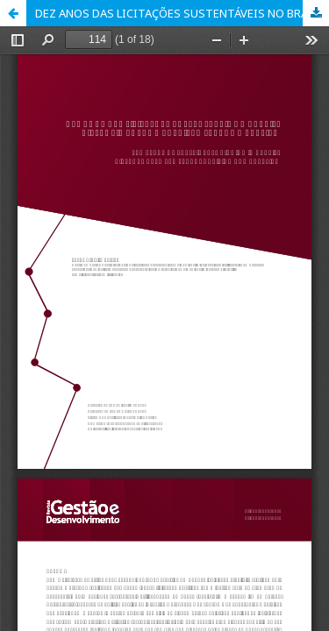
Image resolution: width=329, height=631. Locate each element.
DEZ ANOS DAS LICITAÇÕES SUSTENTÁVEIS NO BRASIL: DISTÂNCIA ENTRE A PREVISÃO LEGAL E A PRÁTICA (182, 13)
